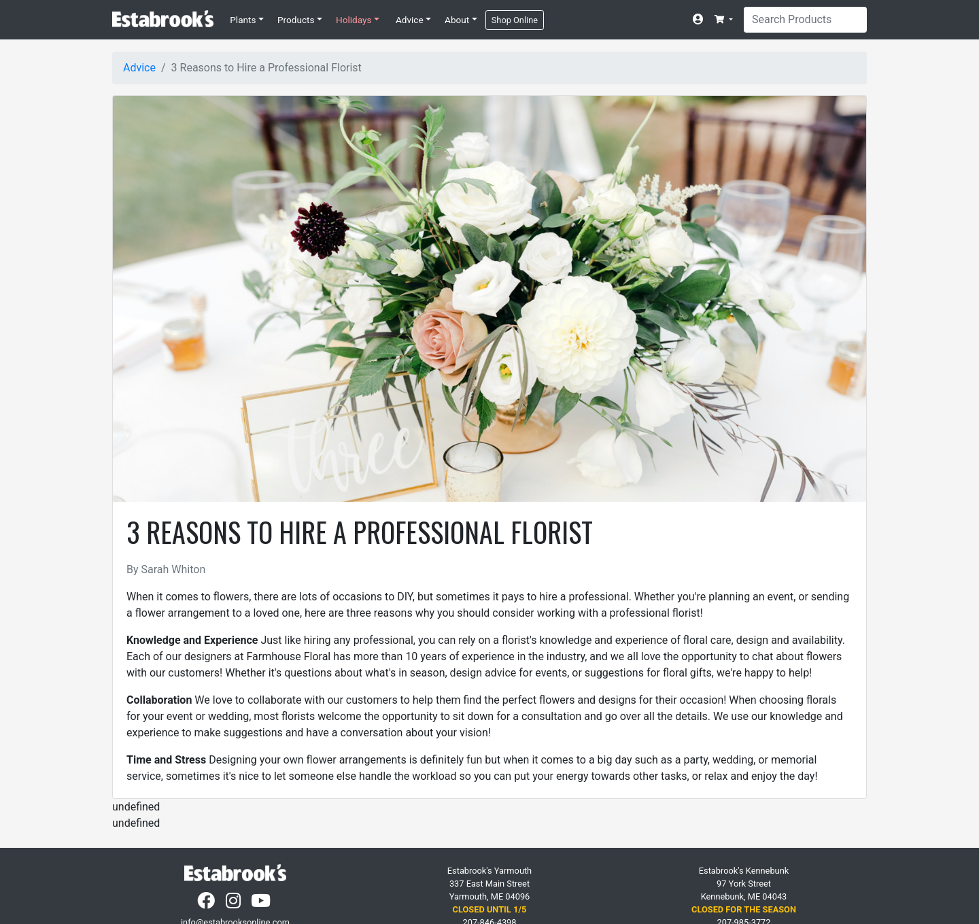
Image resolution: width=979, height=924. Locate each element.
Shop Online (515, 20)
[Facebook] (207, 904)
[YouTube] (262, 904)
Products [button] (296, 19)
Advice (139, 67)
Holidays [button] (353, 19)
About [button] (457, 19)
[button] (723, 19)
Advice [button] (410, 19)
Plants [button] (243, 19)
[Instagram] (234, 904)
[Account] (701, 20)
